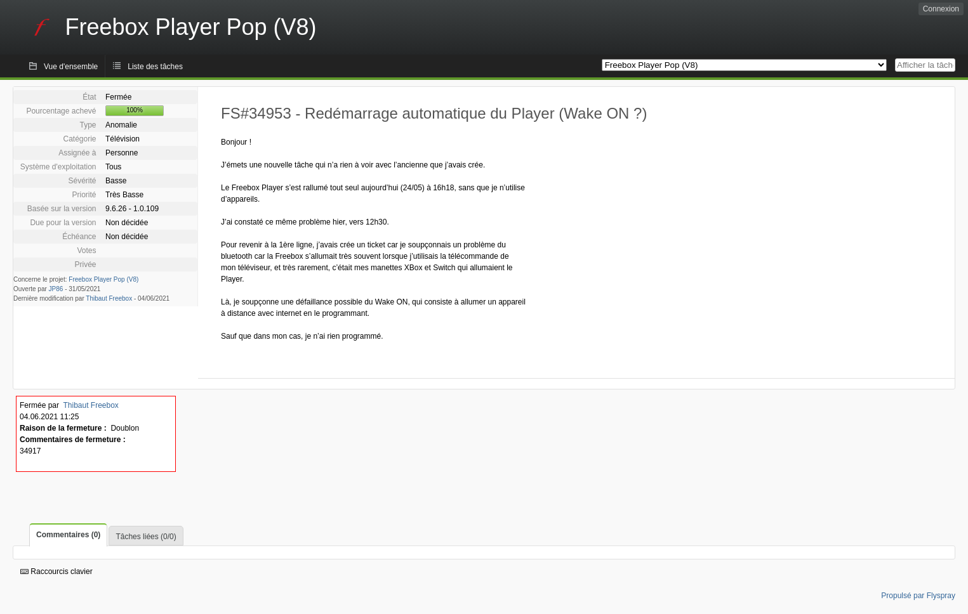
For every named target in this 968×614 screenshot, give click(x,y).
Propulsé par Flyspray (918, 595)
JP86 (56, 288)
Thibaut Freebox (109, 298)
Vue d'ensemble (71, 66)
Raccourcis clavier (56, 571)
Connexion (941, 8)
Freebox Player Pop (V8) (103, 279)
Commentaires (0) (68, 534)
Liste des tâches (155, 66)
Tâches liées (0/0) (146, 536)
